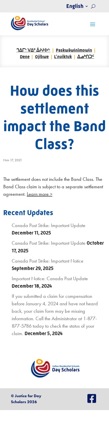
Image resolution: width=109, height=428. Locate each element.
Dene (25, 56)
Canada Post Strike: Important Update (48, 225)
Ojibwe (42, 56)
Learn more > (39, 194)
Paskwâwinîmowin (74, 50)
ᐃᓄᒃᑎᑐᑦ (85, 56)
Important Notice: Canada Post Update (50, 278)
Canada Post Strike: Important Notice (47, 261)
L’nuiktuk (63, 56)
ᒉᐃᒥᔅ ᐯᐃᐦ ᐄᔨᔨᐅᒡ (33, 50)
